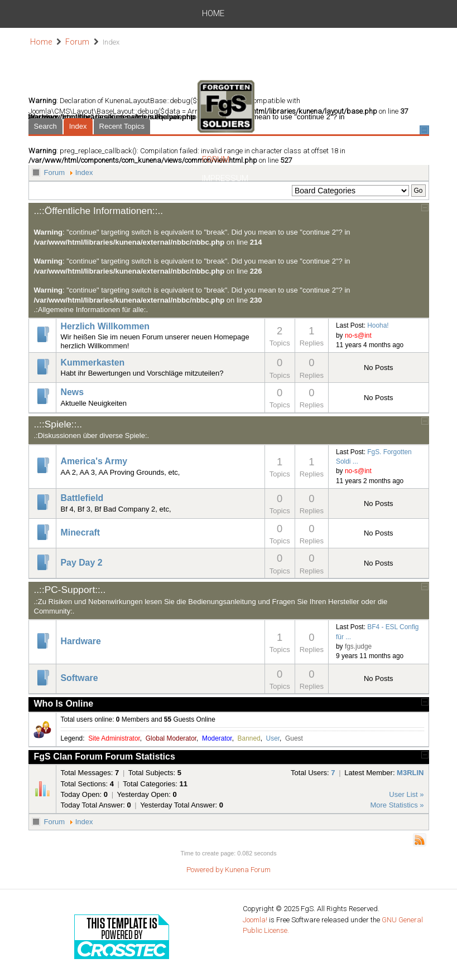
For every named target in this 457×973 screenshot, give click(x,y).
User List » (406, 794)
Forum (301, 13)
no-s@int (358, 335)
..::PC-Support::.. (70, 589)
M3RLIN (410, 772)
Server (263, 13)
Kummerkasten (93, 362)
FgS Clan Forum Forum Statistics (104, 756)
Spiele (130, 13)
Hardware (81, 641)
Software (79, 678)
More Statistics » (397, 805)
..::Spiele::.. (58, 424)
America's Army (94, 461)
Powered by (204, 869)
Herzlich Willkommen (105, 326)
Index (84, 172)
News (97, 13)
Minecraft (80, 532)
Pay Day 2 (82, 562)
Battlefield (82, 498)
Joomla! (255, 920)
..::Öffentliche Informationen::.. (98, 210)
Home (66, 13)
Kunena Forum (248, 869)
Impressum (347, 13)
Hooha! (377, 325)
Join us (167, 13)
